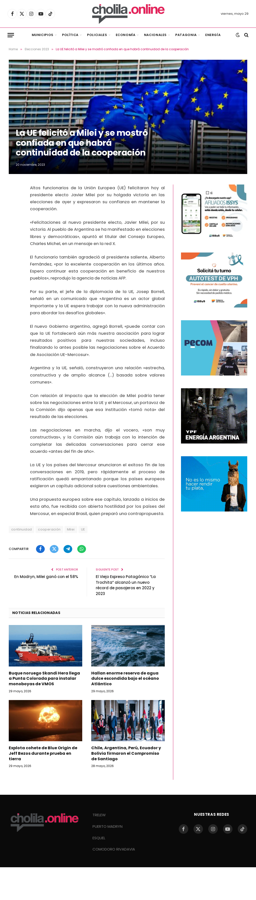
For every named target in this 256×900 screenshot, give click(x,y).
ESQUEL (98, 837)
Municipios (43, 35)
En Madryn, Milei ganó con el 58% (46, 576)
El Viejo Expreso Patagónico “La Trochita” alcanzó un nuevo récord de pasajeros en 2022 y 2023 (126, 585)
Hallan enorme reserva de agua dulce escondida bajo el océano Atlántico (125, 678)
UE (83, 529)
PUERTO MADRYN (107, 826)
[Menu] (11, 35)
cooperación (49, 529)
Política (70, 35)
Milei (71, 529)
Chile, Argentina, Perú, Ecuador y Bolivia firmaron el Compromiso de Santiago (126, 753)
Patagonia (186, 35)
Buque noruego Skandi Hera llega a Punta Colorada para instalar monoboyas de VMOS (44, 678)
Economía (126, 35)
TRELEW (99, 815)
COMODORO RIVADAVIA (113, 849)
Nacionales (155, 35)
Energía (212, 35)
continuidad (21, 529)
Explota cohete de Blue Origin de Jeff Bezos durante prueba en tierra (43, 753)
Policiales (97, 35)
